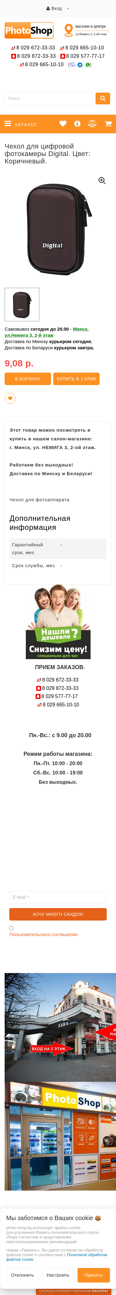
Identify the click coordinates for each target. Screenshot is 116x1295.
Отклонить (22, 1275)
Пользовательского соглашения (43, 934)
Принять (93, 1275)
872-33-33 (36, 56)
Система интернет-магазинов (73, 1290)
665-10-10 (85, 47)
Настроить (58, 1275)
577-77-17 (85, 56)
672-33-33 (35, 47)
